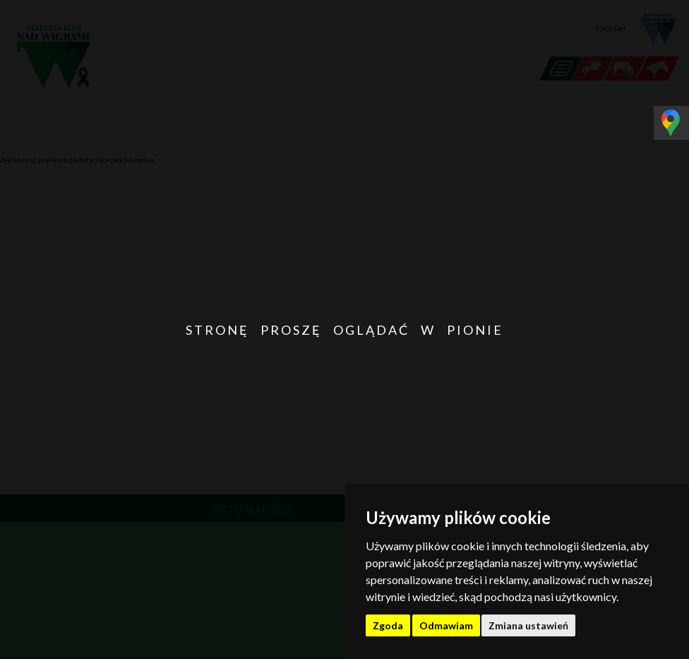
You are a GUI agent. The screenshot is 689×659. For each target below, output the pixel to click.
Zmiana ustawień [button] (528, 625)
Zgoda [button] (388, 625)
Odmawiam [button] (446, 625)
